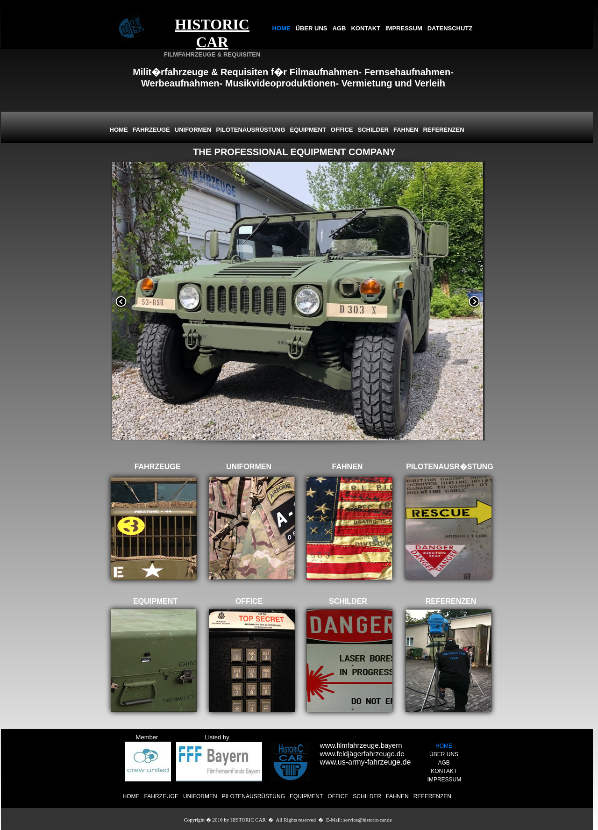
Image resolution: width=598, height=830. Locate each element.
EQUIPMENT (306, 796)
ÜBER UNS (311, 28)
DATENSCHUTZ (450, 28)
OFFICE (337, 796)
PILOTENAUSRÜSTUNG (253, 796)
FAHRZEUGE (161, 796)
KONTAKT (365, 28)
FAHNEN (397, 796)
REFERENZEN (432, 796)
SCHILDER (367, 796)
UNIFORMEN (200, 796)
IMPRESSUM (403, 28)
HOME (281, 28)
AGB (339, 28)
